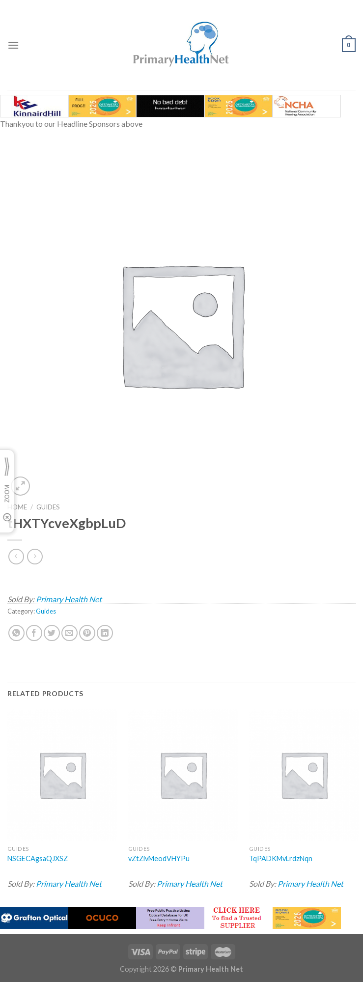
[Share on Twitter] (52, 633)
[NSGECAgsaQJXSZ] (62, 775)
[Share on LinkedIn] (105, 633)
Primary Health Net (69, 599)
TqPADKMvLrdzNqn (280, 858)
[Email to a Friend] (69, 633)
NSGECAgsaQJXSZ (37, 858)
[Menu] (13, 45)
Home (17, 507)
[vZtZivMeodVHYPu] (183, 775)
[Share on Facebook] (34, 633)
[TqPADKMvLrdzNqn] (304, 775)
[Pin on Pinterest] (87, 633)
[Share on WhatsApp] (16, 633)
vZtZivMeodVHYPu (159, 858)
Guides (48, 507)
